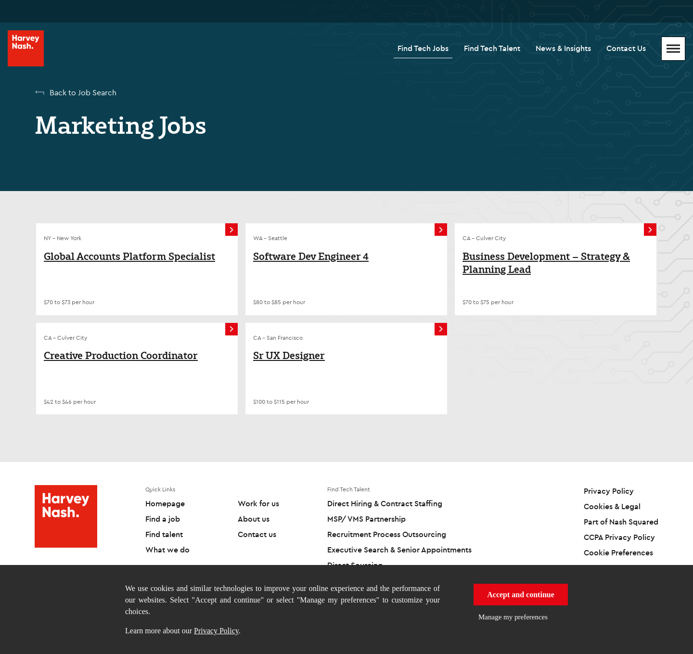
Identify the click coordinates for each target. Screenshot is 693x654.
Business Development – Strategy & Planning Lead (546, 263)
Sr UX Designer (289, 355)
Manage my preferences (513, 617)
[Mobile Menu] (673, 49)
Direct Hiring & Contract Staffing (384, 503)
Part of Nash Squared (621, 521)
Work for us (258, 503)
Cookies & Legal (612, 506)
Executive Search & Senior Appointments (399, 549)
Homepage (165, 503)
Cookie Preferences (618, 552)
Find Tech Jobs (423, 48)
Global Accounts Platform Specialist (129, 256)
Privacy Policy (216, 631)
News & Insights (563, 48)
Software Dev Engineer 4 (311, 256)
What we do (167, 549)
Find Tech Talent (492, 48)
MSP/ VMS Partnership (366, 519)
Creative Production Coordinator (121, 355)
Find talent (164, 534)
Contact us (257, 534)
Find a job (162, 519)
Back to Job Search (83, 92)
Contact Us (626, 48)
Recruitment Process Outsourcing (386, 534)
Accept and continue (520, 594)
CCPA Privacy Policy (619, 537)
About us (254, 519)
